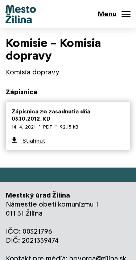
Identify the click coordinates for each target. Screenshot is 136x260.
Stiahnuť (33, 141)
